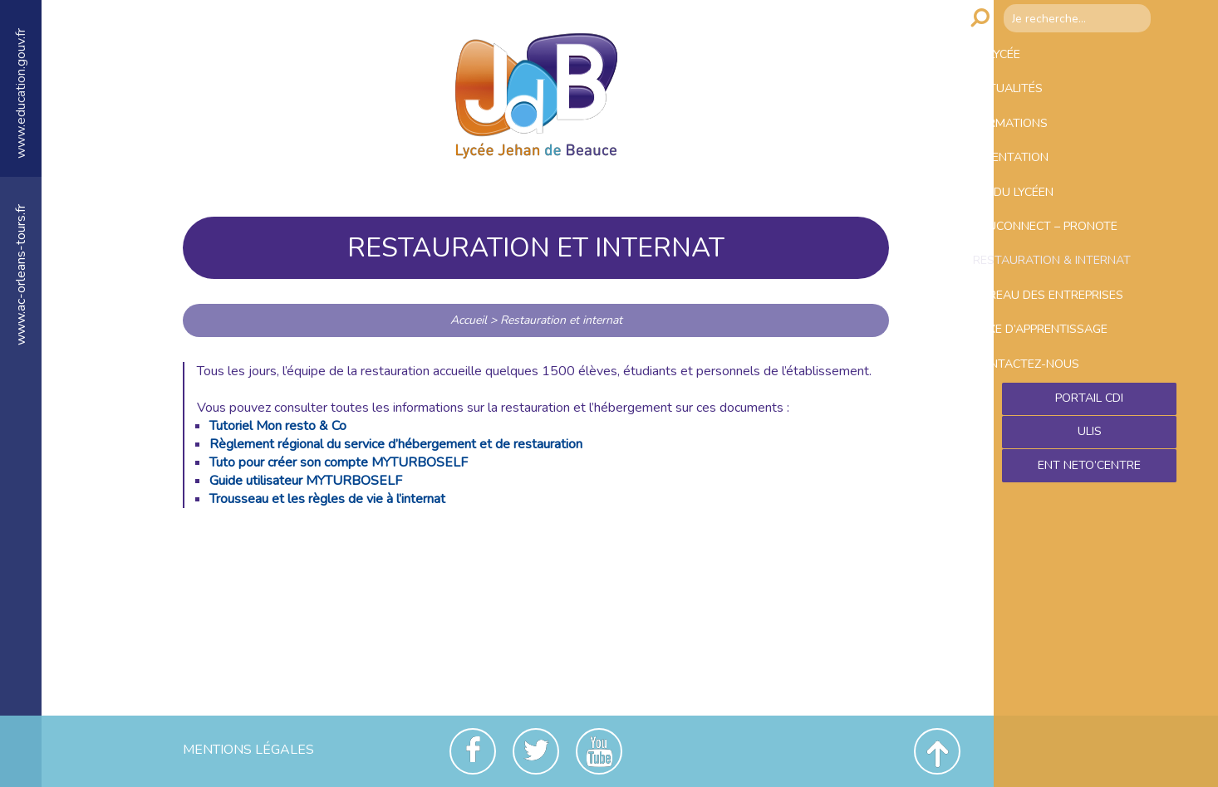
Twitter (536, 751)
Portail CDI (1089, 535)
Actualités (1042, 103)
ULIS (1089, 571)
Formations (1045, 147)
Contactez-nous (1062, 492)
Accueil (468, 320)
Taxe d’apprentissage (1081, 448)
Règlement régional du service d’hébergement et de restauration (395, 444)
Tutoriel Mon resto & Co (277, 426)
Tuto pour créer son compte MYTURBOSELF (338, 462)
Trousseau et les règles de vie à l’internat (327, 499)
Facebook (472, 751)
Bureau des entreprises (1047, 394)
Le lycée (1030, 59)
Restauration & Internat (1059, 331)
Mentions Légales (248, 749)
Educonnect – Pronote (1085, 279)
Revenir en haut (937, 751)
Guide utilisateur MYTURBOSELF (305, 481)
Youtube (599, 751)
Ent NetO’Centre (1089, 607)
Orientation (1045, 191)
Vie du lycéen (1049, 235)
